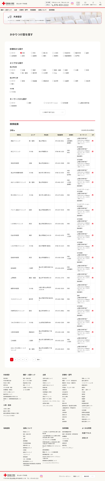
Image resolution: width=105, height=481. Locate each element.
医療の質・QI (26, 445)
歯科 (87, 53)
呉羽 (87, 70)
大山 (55, 73)
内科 (22, 53)
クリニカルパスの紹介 (9, 415)
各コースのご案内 (27, 380)
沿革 (24, 438)
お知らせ (85, 438)
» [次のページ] (33, 359)
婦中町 (34, 73)
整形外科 (77, 53)
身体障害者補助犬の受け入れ (10, 396)
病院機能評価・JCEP (48, 454)
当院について (91, 10)
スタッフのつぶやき (48, 405)
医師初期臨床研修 (66, 432)
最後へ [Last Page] (38, 359)
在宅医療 (64, 103)
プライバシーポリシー (65, 476)
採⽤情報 (65, 428)
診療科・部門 (72, 10)
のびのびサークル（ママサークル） (51, 401)
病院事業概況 (46, 450)
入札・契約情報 (27, 459)
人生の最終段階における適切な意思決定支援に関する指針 (51, 436)
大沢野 (45, 73)
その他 (13, 92)
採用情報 (100, 10)
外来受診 (35, 10)
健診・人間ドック (55, 10)
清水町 (87, 81)
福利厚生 (64, 445)
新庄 (44, 70)
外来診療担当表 (7, 380)
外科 (33, 53)
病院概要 (25, 441)
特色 (24, 436)
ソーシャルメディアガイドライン (51, 463)
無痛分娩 (45, 387)
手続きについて (46, 383)
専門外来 (5, 385)
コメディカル (65, 438)
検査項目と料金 (27, 383)
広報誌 (24, 450)
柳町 (76, 81)
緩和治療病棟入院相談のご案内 (11, 413)
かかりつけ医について (9, 392)
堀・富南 (24, 73)
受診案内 (5, 378)
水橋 (76, 70)
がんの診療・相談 (7, 387)
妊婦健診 (45, 380)
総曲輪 (34, 81)
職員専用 (86, 476)
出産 (64, 10)
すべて (12, 53)
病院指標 (25, 457)
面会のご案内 (6, 411)
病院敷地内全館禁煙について (50, 460)
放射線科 (13, 106)
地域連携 (82, 10)
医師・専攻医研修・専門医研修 (70, 434)
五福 (22, 70)
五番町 (66, 81)
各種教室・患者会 (7, 389)
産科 (22, 56)
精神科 (55, 56)
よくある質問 (85, 4)
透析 (29, 103)
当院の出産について (48, 378)
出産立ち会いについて (48, 385)
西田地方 (45, 81)
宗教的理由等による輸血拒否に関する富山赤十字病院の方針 (51, 442)
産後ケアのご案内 (47, 399)
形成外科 (66, 53)
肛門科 (77, 56)
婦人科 (45, 53)
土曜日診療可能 (83, 103)
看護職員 (64, 436)
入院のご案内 (6, 409)
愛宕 (22, 81)
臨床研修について (7, 394)
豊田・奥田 (57, 70)
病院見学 (64, 443)
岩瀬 (65, 70)
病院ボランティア (27, 452)
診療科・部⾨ (67, 375)
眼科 (44, 56)
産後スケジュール (47, 396)
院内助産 (45, 389)
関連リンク (76, 476)
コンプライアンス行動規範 (49, 439)
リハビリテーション (51, 103)
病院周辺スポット (27, 448)
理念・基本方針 (27, 378)
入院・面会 (43, 10)
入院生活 (45, 394)
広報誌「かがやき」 (28, 387)
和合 (12, 73)
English (78, 4)
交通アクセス (93, 4)
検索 (100, 4)
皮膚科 (34, 56)
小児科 (55, 53)
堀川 (12, 84)
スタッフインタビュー (67, 448)
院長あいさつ (26, 432)
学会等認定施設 (27, 443)
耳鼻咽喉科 (67, 56)
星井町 (55, 81)
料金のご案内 (6, 383)
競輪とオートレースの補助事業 (50, 452)
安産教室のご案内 (47, 392)
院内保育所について (28, 461)
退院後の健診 (46, 403)
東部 (33, 70)
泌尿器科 (13, 56)
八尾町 (66, 73)
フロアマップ (26, 454)
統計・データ (26, 385)
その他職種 (65, 441)
